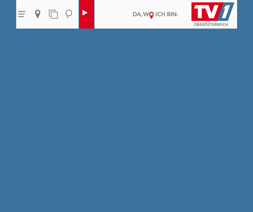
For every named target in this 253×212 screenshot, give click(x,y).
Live (85, 14)
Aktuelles (38, 14)
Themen (53, 14)
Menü (22, 14)
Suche (69, 14)
